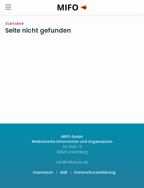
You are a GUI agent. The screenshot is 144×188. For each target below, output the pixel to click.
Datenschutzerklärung (94, 172)
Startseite (14, 23)
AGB (63, 172)
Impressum (43, 172)
